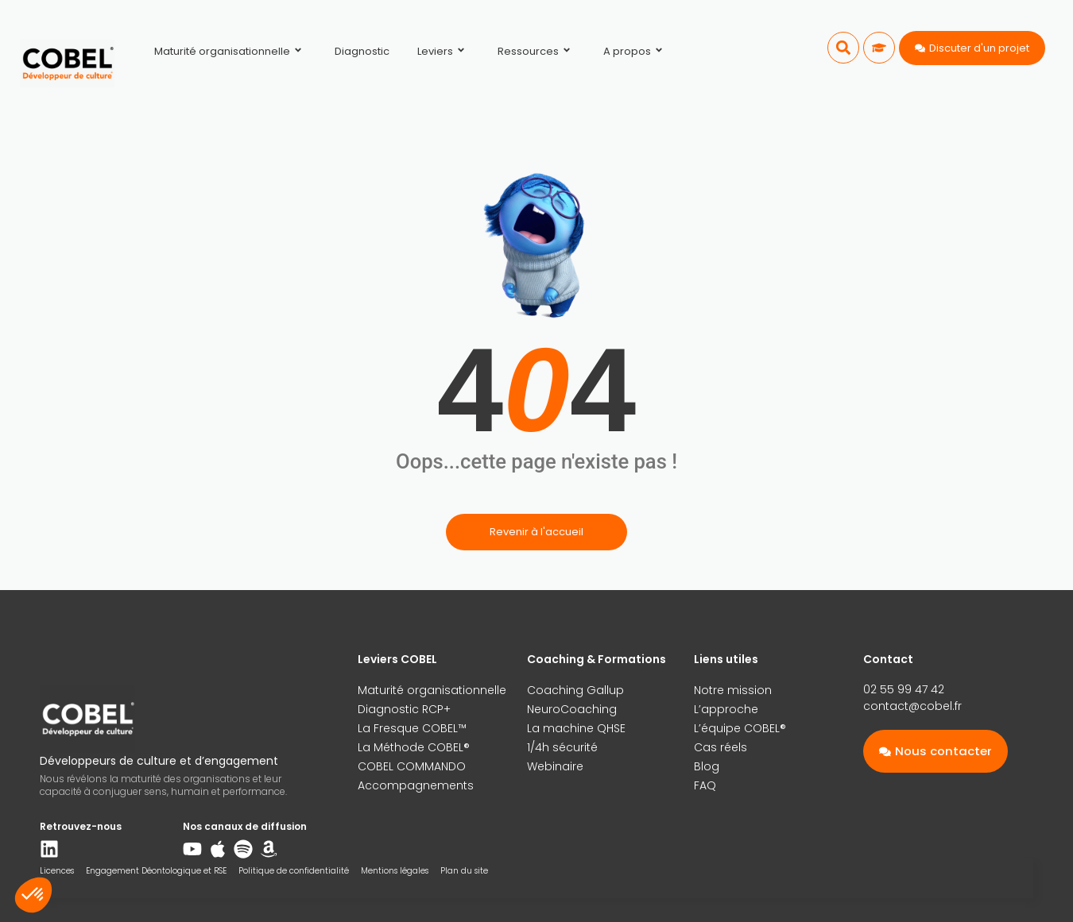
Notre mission (733, 690)
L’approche (726, 709)
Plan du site (464, 871)
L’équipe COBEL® (740, 728)
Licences (57, 871)
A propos (635, 51)
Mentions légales (394, 871)
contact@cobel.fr (912, 706)
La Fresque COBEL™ (412, 728)
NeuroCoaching (572, 709)
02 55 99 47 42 (903, 689)
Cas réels (720, 747)
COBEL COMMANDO (412, 766)
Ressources (536, 51)
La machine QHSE (576, 728)
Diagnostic (362, 51)
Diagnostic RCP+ (404, 709)
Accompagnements (416, 785)
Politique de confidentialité (293, 871)
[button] (843, 48)
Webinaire (555, 766)
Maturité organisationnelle (230, 51)
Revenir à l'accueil (536, 531)
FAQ (705, 785)
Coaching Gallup (575, 690)
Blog (706, 766)
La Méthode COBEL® (414, 747)
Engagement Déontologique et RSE (156, 871)
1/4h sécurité (562, 747)
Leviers (443, 51)
